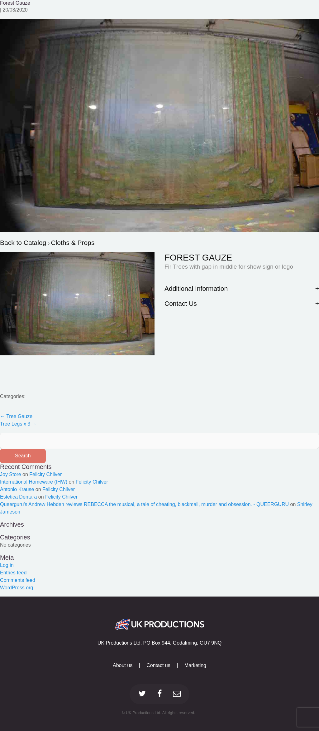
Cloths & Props (72, 242)
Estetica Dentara (18, 497)
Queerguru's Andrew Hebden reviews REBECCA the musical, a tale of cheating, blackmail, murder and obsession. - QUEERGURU (144, 504)
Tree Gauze (16, 416)
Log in (7, 565)
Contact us (158, 665)
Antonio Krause (17, 489)
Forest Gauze (15, 3)
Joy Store (10, 474)
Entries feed (13, 572)
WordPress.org (16, 587)
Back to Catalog (24, 242)
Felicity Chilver (45, 474)
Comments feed (17, 580)
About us (122, 665)
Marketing (195, 665)
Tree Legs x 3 (18, 423)
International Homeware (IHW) (33, 482)
